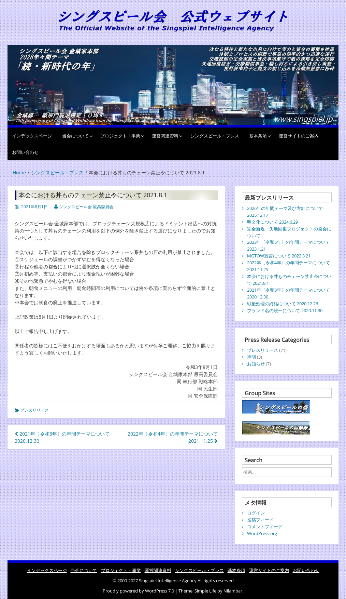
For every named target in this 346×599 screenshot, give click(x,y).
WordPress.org (262, 533)
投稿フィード (260, 520)
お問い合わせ (25, 152)
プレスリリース (34, 410)
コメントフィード (265, 526)
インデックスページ (32, 136)
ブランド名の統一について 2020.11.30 (284, 310)
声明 (251, 357)
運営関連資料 (165, 136)
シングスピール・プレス (214, 136)
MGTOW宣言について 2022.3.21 (279, 256)
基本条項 (258, 136)
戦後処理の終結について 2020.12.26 (282, 304)
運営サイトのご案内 (299, 136)
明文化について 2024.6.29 (272, 222)
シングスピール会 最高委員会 (86, 207)
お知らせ (256, 364)
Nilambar (233, 591)
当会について (75, 136)
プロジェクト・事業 (120, 136)
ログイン (256, 513)
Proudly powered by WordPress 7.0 (139, 591)
